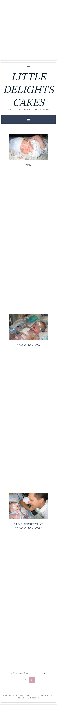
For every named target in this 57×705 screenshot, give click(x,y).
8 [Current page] (32, 680)
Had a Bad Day (28, 345)
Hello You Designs (28, 698)
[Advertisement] (28, 30)
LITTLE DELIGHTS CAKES (28, 89)
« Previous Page (20, 673)
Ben (28, 165)
